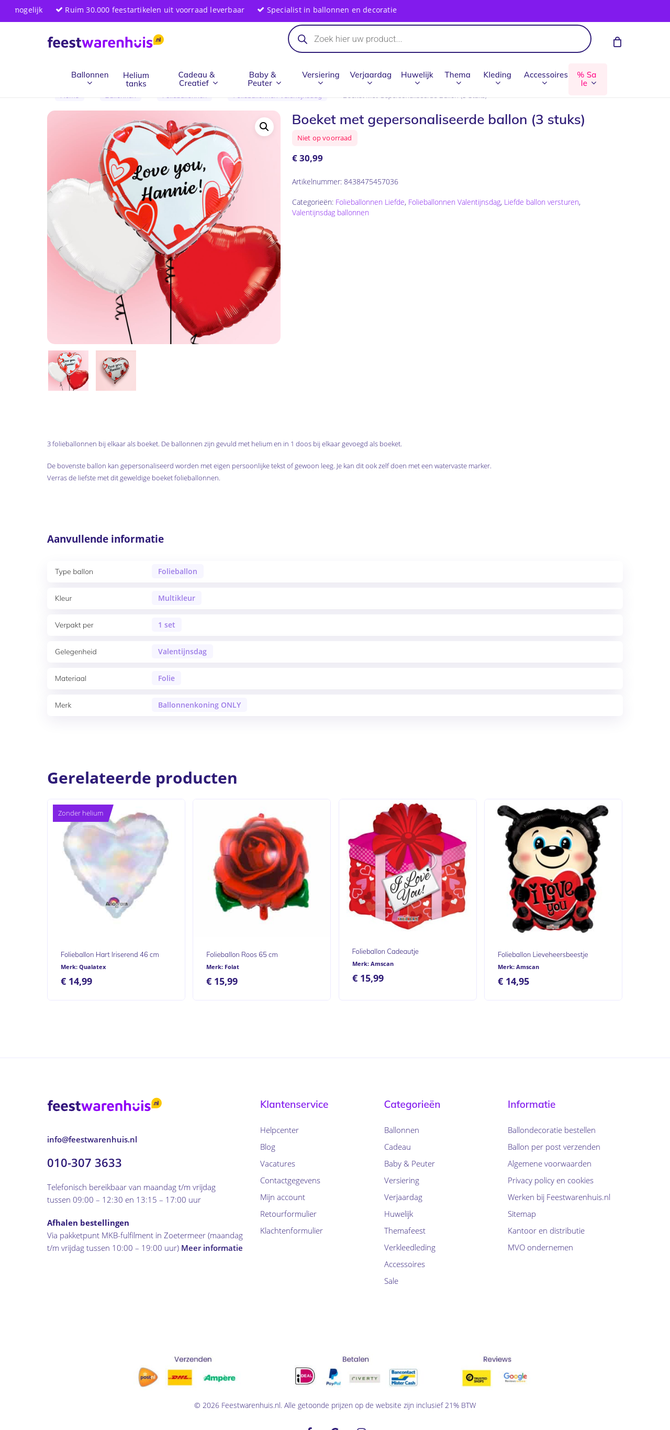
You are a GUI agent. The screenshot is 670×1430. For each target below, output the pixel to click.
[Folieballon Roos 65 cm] (261, 868)
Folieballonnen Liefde (370, 202)
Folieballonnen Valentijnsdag (454, 202)
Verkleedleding (410, 1247)
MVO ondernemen (540, 1247)
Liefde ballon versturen (541, 202)
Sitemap (522, 1213)
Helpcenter (279, 1130)
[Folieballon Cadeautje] (407, 866)
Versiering (401, 1180)
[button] (264, 126)
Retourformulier (288, 1213)
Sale (391, 1280)
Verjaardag (403, 1197)
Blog (267, 1146)
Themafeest (405, 1230)
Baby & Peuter (409, 1163)
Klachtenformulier (291, 1230)
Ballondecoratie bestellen (552, 1130)
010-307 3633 (84, 1162)
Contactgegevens (290, 1180)
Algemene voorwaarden (549, 1163)
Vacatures (277, 1163)
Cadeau (397, 1146)
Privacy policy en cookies (551, 1180)
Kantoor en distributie (546, 1230)
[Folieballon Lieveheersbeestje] (553, 868)
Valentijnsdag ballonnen (330, 212)
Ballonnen (401, 1130)
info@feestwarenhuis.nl (92, 1139)
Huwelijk (398, 1213)
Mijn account (282, 1197)
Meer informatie (212, 1247)
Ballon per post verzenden (554, 1146)
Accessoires (404, 1264)
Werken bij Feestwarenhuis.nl (559, 1197)
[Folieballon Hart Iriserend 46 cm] (116, 868)
